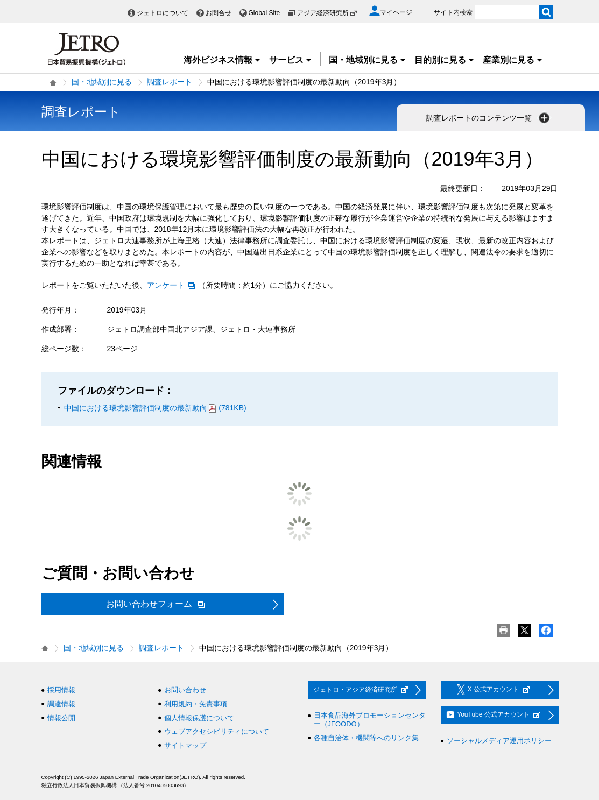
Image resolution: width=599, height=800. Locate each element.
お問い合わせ (185, 690)
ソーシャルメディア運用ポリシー (499, 741)
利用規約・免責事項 (195, 704)
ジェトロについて (162, 13)
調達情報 (61, 704)
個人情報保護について (199, 718)
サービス (290, 60)
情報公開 (61, 718)
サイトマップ (185, 745)
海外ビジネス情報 (222, 60)
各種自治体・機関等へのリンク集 (366, 738)
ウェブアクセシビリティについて (216, 731)
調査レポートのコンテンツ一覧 (489, 118)
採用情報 (61, 690)
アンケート (171, 285)
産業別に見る (513, 60)
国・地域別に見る (367, 60)
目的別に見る (444, 60)
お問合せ (218, 13)
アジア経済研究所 (327, 13)
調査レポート (169, 81)
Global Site (264, 13)
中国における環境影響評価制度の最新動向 (155, 407)
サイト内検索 (453, 12)
